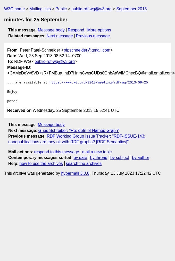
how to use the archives (41, 163)
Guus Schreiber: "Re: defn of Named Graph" (79, 130)
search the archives (84, 163)
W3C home (14, 9)
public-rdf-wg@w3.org (91, 9)
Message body (51, 30)
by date (80, 157)
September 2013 (131, 9)
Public (61, 9)
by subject (119, 157)
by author (140, 157)
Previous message (93, 36)
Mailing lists (40, 9)
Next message (60, 36)
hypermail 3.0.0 (75, 173)
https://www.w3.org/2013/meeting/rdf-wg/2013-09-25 (98, 82)
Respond (76, 30)
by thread (98, 157)
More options (99, 30)
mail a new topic (97, 152)
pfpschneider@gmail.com (87, 50)
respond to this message (56, 152)
